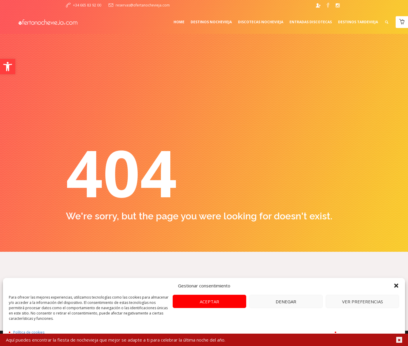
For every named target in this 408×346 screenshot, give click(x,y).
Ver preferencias (362, 301)
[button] (7, 66)
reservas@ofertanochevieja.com (143, 5)
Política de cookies (28, 332)
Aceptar (209, 301)
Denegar (286, 301)
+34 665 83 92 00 (87, 5)
